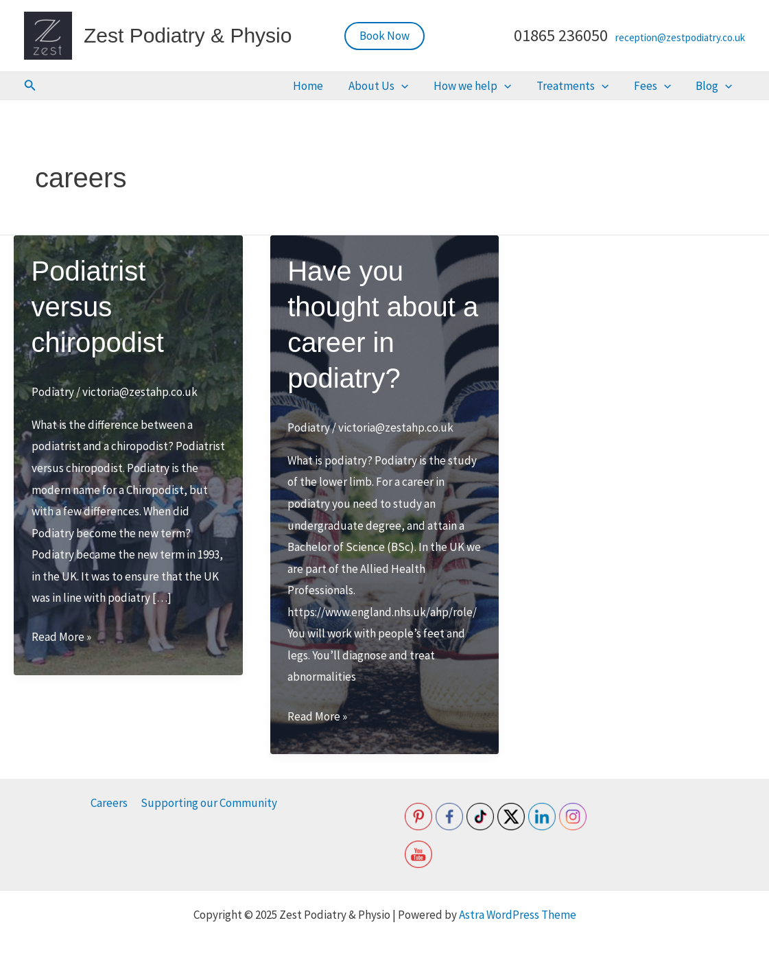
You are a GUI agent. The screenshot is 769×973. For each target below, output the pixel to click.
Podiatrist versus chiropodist (98, 308)
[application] (453, 86)
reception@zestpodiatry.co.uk (680, 37)
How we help (512, 86)
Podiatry (53, 393)
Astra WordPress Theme (517, 914)
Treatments (601, 86)
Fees (669, 86)
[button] (384, 36)
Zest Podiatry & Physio (188, 35)
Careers (109, 802)
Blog (720, 86)
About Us (430, 86)
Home (371, 86)
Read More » (61, 639)
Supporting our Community (208, 802)
